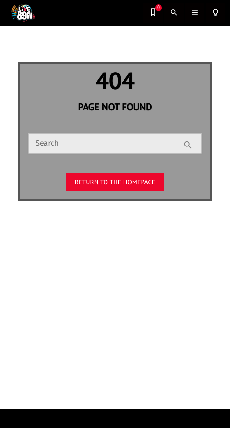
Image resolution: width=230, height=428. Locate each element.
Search (47, 143)
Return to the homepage (115, 182)
